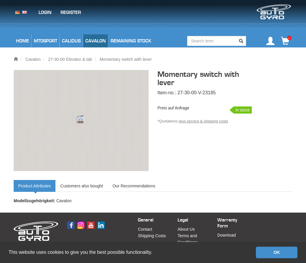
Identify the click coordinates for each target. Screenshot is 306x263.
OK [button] (276, 252)
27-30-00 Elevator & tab (70, 59)
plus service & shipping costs (203, 121)
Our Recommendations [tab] (133, 186)
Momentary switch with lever (126, 59)
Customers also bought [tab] (81, 186)
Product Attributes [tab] (34, 186)
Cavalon (33, 59)
